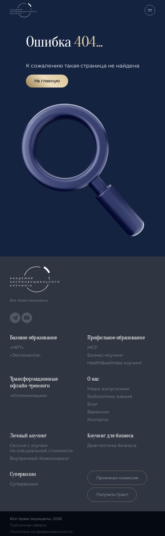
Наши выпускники (108, 388)
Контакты (98, 419)
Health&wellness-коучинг (114, 363)
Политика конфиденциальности (41, 532)
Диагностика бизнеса (111, 445)
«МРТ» (17, 347)
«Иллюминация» (28, 395)
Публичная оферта (28, 525)
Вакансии (98, 412)
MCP (92, 347)
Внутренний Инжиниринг (39, 458)
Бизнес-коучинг (105, 355)
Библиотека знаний (109, 396)
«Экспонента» (25, 355)
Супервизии (24, 484)
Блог (92, 404)
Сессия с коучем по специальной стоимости (41, 448)
